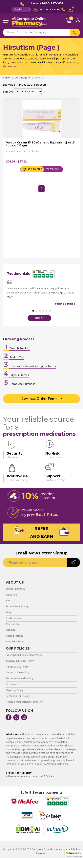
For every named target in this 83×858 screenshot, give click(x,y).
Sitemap (11, 630)
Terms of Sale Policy (17, 673)
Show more (10, 67)
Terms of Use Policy (17, 667)
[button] (74, 854)
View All (39, 318)
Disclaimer (12, 684)
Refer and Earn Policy (18, 696)
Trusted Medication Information (24, 702)
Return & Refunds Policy (19, 679)
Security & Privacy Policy (20, 661)
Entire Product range (17, 607)
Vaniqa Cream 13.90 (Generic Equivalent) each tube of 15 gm (40, 144)
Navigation (6, 23)
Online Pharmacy (15, 589)
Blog (8, 601)
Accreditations (14, 636)
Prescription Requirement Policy (24, 655)
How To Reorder (15, 642)
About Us (11, 595)
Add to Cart (35, 169)
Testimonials (13, 618)
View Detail (52, 169)
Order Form (39, 398)
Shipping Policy (14, 690)
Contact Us (12, 624)
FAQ (8, 613)
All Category (22, 78)
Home (6, 78)
